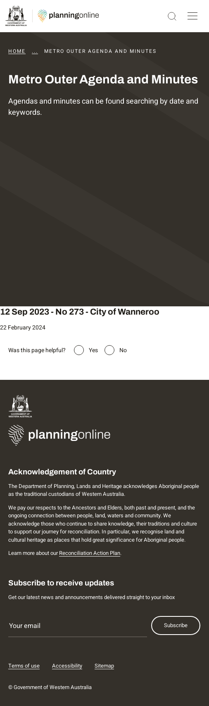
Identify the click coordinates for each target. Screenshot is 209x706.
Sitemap (104, 666)
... (35, 51)
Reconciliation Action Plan (89, 553)
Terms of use (24, 666)
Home (17, 51)
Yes (93, 350)
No (123, 350)
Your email (24, 626)
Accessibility (67, 666)
